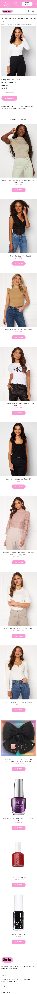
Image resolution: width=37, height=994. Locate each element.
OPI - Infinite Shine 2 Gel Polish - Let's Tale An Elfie (18, 819)
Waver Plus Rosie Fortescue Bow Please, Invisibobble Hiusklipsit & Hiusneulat (18, 760)
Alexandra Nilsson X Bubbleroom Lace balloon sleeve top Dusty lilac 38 (18, 554)
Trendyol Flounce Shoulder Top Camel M (18, 330)
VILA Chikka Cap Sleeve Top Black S (18, 256)
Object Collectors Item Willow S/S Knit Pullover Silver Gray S (18, 181)
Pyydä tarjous (27, 3)
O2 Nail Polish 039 (18, 934)
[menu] (33, 10)
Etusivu (3, 24)
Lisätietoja (9, 98)
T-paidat (17, 80)
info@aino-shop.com (8, 986)
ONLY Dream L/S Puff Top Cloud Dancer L (18, 702)
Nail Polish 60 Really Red (18, 877)
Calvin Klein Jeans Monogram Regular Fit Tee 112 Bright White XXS (18, 404)
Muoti (12, 80)
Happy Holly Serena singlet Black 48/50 (18, 479)
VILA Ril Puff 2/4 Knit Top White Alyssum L (18, 628)
